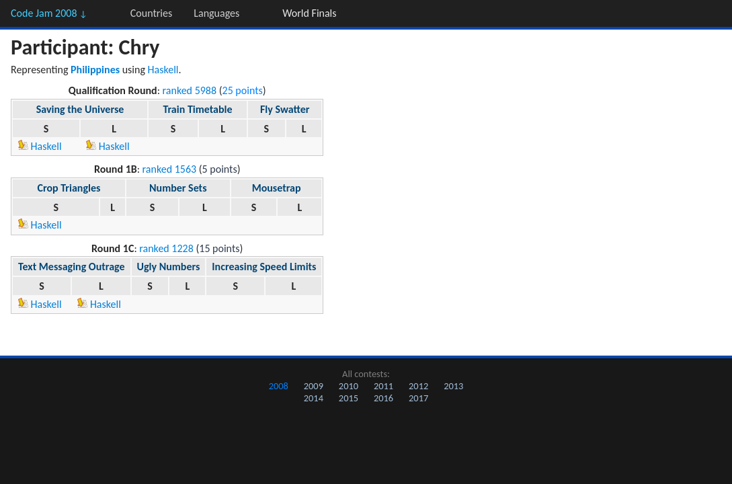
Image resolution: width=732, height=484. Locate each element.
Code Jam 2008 (49, 13)
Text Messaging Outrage (71, 266)
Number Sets (178, 188)
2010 (348, 386)
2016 (383, 398)
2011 (383, 386)
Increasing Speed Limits (264, 266)
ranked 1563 (170, 169)
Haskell (163, 69)
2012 (418, 386)
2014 (313, 398)
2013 (453, 386)
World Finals (309, 13)
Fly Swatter (284, 109)
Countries (151, 13)
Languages (216, 13)
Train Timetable (197, 109)
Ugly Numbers (168, 266)
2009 (313, 386)
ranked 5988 (190, 90)
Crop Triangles (68, 188)
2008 (278, 386)
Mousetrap (276, 188)
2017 (418, 398)
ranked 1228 (166, 248)
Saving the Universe (80, 109)
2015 (348, 398)
